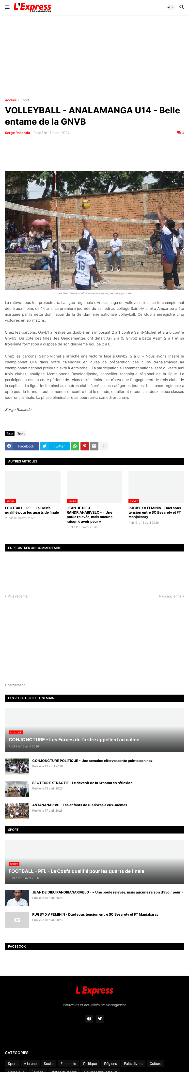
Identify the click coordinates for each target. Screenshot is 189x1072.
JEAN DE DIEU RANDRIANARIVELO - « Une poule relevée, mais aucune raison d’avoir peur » (89, 514)
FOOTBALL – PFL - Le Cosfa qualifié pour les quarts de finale (32, 510)
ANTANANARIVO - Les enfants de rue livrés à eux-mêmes (79, 805)
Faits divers (133, 1063)
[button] (7, 7)
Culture (155, 1063)
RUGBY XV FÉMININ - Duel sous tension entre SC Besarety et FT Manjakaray (154, 512)
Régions (110, 1063)
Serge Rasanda (17, 133)
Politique (90, 1063)
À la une (30, 1063)
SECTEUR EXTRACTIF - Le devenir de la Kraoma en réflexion (82, 783)
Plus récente (18, 596)
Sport (24, 100)
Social (48, 1063)
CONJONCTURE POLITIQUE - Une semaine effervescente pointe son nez (92, 761)
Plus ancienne (170, 596)
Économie (68, 1063)
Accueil (10, 100)
